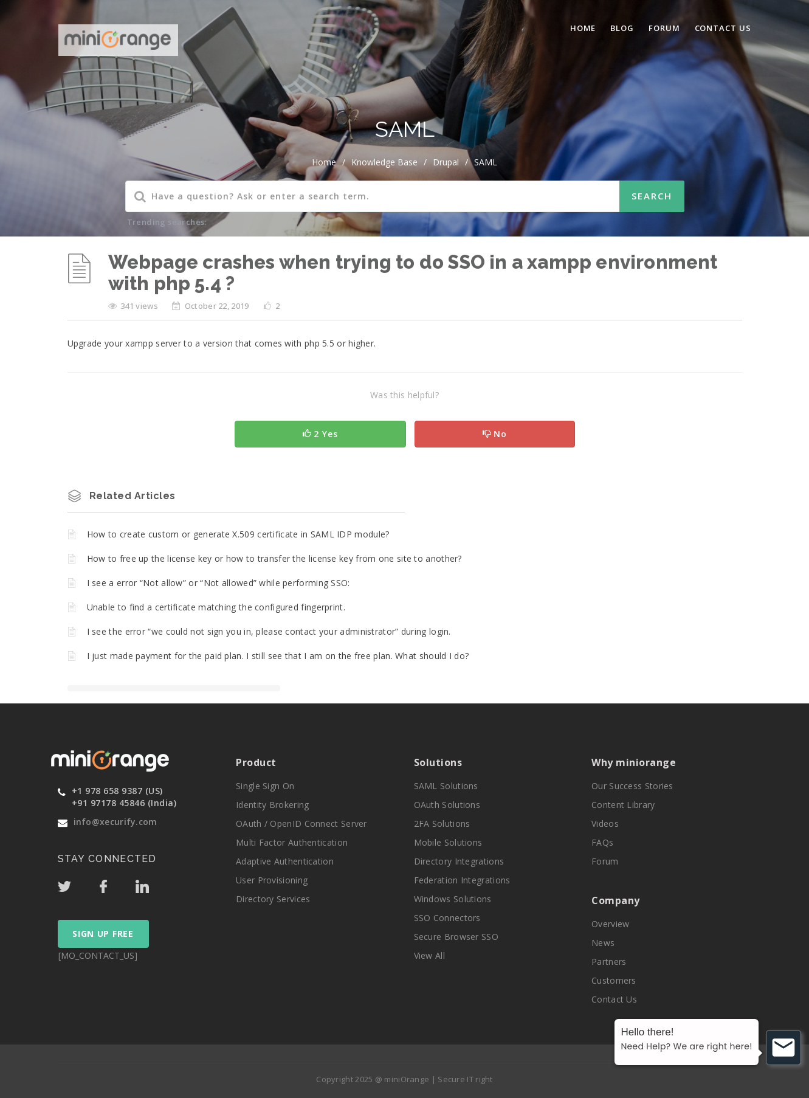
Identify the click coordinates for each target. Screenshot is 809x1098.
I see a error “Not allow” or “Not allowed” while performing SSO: (218, 583)
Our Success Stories (632, 786)
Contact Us (723, 27)
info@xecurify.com (115, 821)
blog (622, 27)
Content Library (623, 804)
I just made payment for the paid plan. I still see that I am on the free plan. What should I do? (278, 655)
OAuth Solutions (447, 804)
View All (429, 955)
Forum (664, 27)
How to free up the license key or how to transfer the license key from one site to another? (274, 558)
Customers (613, 980)
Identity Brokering (272, 804)
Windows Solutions (453, 899)
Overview (610, 924)
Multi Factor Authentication (292, 842)
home (324, 162)
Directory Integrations (459, 861)
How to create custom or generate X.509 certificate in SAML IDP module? (238, 534)
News (602, 942)
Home (583, 27)
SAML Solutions (446, 786)
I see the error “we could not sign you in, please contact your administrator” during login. (269, 631)
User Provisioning (272, 880)
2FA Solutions (442, 823)
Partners (608, 961)
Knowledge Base (384, 162)
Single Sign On (265, 786)
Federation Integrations (462, 880)
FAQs (602, 842)
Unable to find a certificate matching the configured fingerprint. (216, 607)
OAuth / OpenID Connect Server (301, 823)
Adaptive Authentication (285, 861)
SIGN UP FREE (102, 933)
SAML (485, 162)
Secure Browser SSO (456, 936)
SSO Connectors (447, 918)
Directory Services (273, 899)
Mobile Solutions (448, 842)
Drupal (446, 162)
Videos (605, 823)
